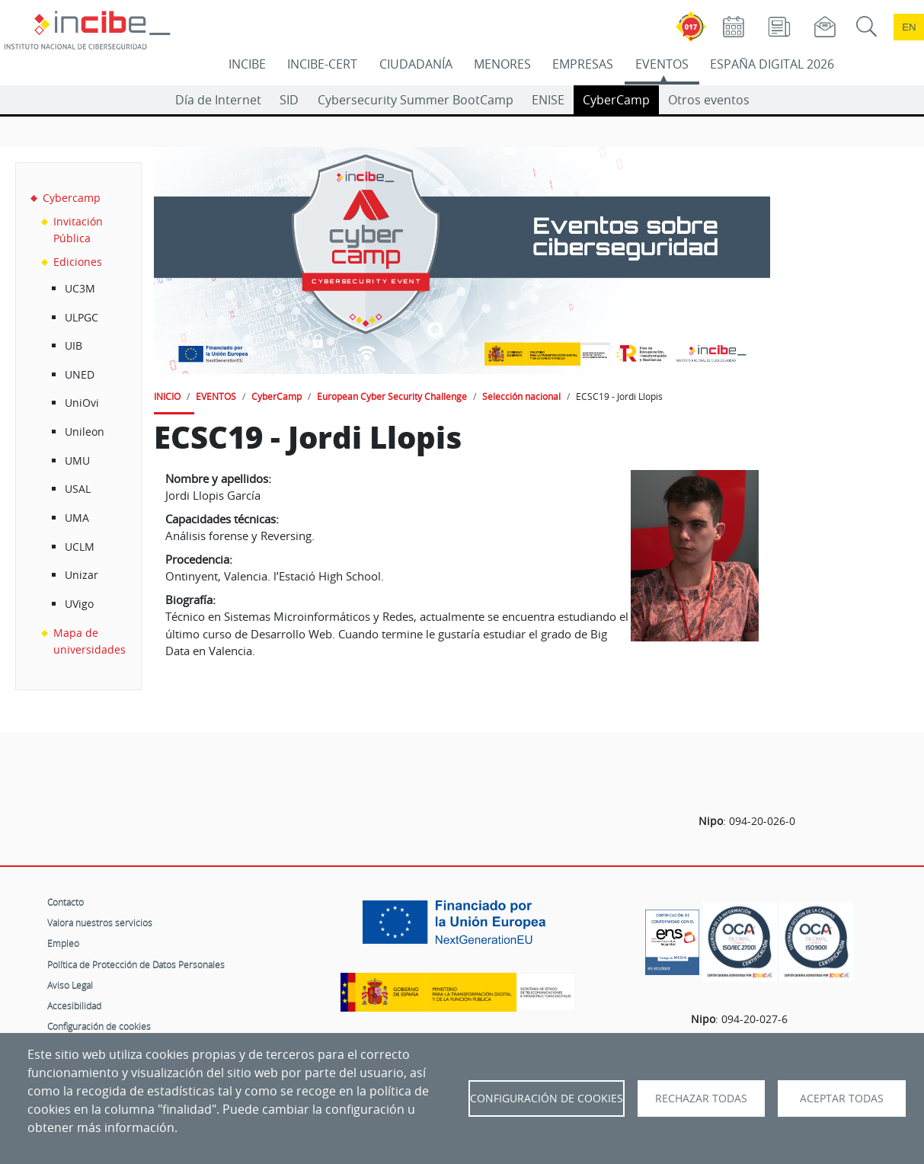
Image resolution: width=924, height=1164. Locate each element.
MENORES (502, 64)
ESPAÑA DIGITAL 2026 (772, 64)
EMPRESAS (582, 64)
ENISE (548, 99)
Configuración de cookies (99, 1026)
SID (289, 99)
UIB (73, 345)
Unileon (84, 431)
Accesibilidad (74, 1005)
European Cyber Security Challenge (392, 396)
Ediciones (77, 261)
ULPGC (81, 317)
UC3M (80, 288)
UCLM (79, 546)
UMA (77, 517)
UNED (79, 374)
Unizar (81, 575)
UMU (77, 460)
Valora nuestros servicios (99, 922)
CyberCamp (616, 99)
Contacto (65, 902)
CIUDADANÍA (415, 64)
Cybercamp (72, 197)
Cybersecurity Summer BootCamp (415, 99)
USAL (78, 488)
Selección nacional (521, 396)
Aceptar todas (842, 1098)
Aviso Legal (70, 985)
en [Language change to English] (909, 27)
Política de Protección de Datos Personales (136, 964)
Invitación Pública (78, 229)
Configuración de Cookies (546, 1098)
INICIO (167, 396)
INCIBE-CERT (322, 64)
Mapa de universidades (89, 641)
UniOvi (82, 402)
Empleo (63, 943)
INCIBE (247, 64)
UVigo (79, 603)
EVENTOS (662, 64)
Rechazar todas (701, 1098)
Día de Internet (218, 99)
